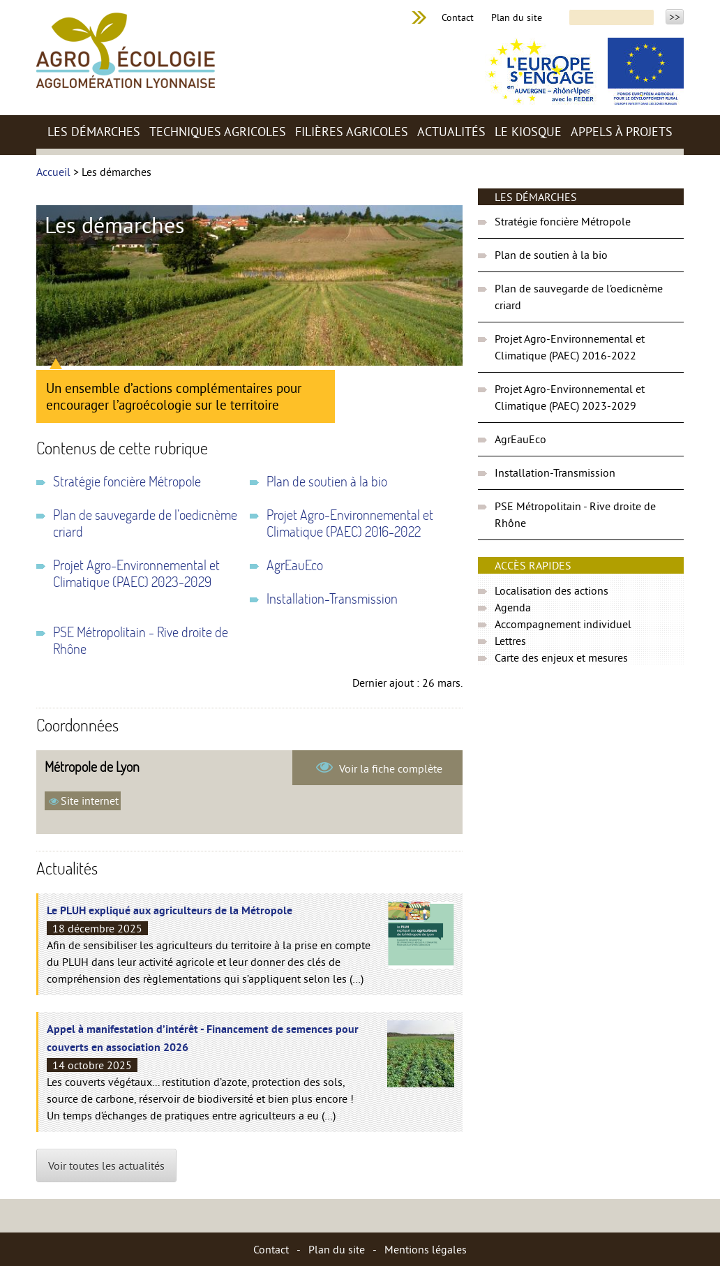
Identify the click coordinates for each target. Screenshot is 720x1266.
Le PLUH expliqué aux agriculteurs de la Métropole (169, 911)
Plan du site (516, 17)
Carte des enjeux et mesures (561, 657)
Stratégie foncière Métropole (127, 481)
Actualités (451, 132)
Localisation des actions (551, 590)
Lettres (510, 641)
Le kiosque (528, 132)
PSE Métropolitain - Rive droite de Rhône (140, 640)
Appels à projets (622, 132)
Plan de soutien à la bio (327, 481)
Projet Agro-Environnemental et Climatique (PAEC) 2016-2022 (350, 523)
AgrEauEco (295, 565)
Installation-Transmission (332, 598)
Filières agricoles (351, 132)
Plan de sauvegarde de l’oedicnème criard (145, 523)
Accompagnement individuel (563, 624)
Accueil (53, 172)
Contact (458, 17)
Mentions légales (425, 1249)
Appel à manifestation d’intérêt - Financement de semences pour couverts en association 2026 (203, 1039)
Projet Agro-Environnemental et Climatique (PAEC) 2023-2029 (136, 573)
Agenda (513, 607)
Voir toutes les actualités (106, 1165)
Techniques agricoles (217, 132)
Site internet (90, 800)
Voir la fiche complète (389, 768)
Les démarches (93, 132)
